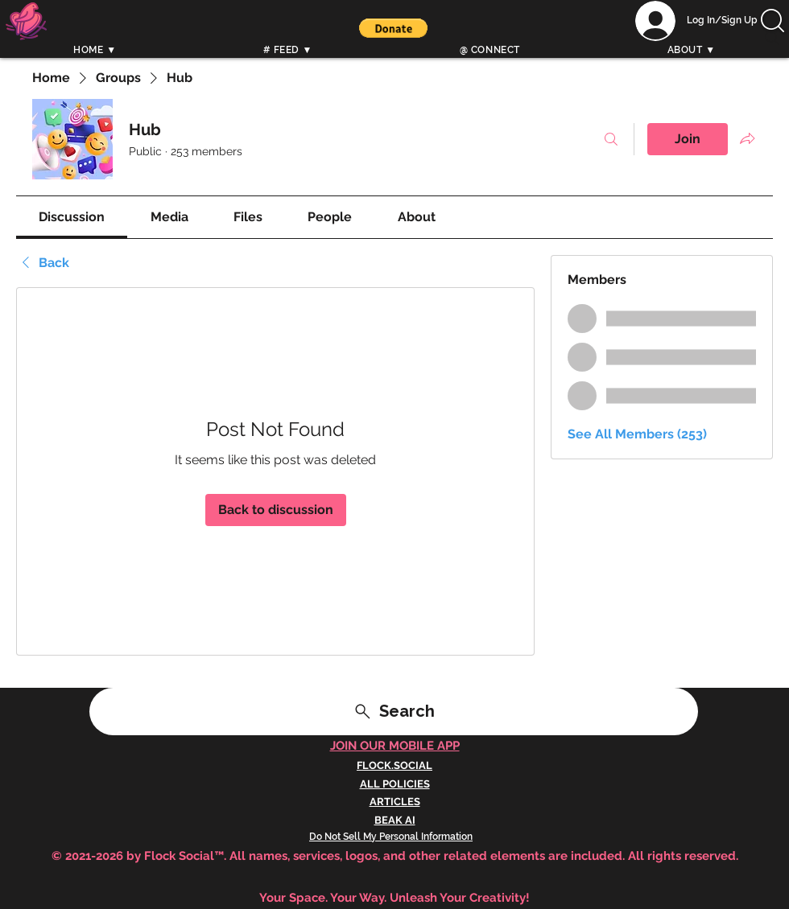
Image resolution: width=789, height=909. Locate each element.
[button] (393, 28)
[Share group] (747, 138)
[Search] (772, 38)
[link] (72, 216)
